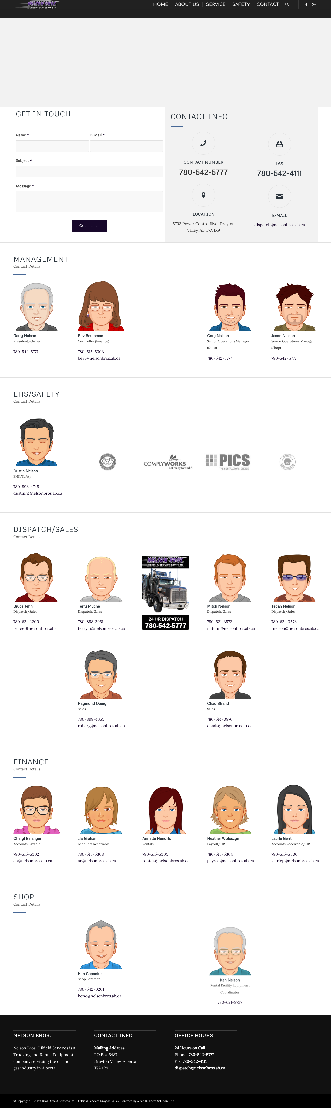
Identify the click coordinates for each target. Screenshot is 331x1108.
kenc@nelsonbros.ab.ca (99, 995)
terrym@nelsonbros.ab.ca (101, 628)
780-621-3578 (284, 621)
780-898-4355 (91, 719)
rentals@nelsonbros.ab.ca (165, 860)
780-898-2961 (90, 621)
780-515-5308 (91, 854)
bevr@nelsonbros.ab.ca (99, 358)
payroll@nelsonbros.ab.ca (230, 860)
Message (25, 186)
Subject (24, 160)
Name (22, 135)
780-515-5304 (220, 854)
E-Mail (97, 135)
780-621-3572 (219, 621)
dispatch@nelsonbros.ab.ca (279, 224)
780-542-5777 (25, 351)
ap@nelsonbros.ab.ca (32, 860)
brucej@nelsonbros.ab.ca (36, 628)
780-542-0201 (91, 989)
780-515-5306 (284, 854)
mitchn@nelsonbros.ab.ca (231, 628)
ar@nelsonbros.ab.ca (97, 860)
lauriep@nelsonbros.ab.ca (295, 860)
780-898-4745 (26, 486)
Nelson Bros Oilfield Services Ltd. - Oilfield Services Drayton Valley (75, 1101)
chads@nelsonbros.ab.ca (229, 725)
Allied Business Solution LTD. (155, 1101)
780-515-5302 (26, 854)
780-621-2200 (26, 621)
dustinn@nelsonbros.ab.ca (37, 493)
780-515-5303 (91, 351)
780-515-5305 (155, 854)
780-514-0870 (220, 719)
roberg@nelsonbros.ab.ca (101, 725)
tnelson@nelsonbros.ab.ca (295, 628)
